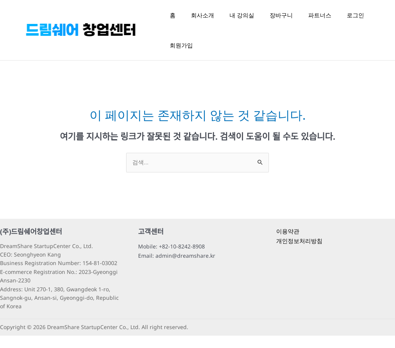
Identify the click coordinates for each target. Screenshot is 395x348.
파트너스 (319, 18)
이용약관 (287, 243)
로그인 (355, 18)
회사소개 (202, 18)
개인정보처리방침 (299, 253)
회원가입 (181, 54)
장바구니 (281, 18)
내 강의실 (242, 18)
